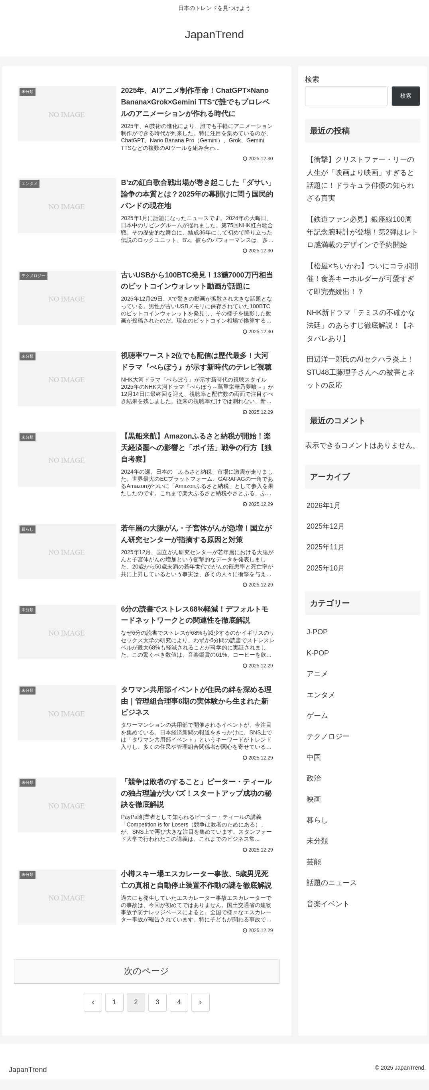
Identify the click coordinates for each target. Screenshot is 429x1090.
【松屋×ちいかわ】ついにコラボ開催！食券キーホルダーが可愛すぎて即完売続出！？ (363, 279)
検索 (312, 79)
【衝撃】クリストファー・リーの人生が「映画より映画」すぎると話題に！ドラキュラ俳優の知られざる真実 (360, 178)
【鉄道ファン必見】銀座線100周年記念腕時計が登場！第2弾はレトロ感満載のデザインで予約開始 (362, 232)
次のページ (146, 982)
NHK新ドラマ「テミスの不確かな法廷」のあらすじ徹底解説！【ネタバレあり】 (361, 325)
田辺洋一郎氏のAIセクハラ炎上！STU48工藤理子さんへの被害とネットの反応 (361, 372)
